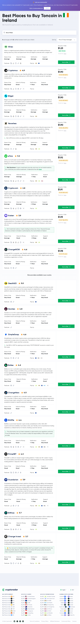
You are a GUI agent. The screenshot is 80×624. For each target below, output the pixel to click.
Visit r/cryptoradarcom (36, 8)
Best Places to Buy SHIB (8, 613)
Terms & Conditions (34, 621)
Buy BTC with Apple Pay (47, 605)
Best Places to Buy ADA (8, 607)
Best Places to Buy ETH (8, 598)
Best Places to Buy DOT (8, 609)
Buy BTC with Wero (45, 615)
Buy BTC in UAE (25, 602)
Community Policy (65, 621)
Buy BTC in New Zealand (27, 609)
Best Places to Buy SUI (8, 615)
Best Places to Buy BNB (8, 605)
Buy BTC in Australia (26, 607)
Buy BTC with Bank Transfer (47, 596)
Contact (74, 621)
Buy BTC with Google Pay (47, 607)
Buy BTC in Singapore (27, 611)
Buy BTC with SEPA (45, 600)
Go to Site (66, 62)
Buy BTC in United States (27, 596)
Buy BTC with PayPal (46, 603)
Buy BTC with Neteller (46, 613)
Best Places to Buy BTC (8, 596)
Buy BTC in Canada (26, 604)
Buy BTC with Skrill (45, 611)
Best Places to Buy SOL (8, 600)
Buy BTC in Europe (26, 600)
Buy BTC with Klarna (46, 609)
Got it (47, 8)
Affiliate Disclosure (55, 621)
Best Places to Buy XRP (8, 603)
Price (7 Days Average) (65, 39)
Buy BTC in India (26, 615)
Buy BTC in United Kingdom (28, 598)
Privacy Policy (44, 621)
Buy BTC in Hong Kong (27, 613)
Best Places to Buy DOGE (8, 611)
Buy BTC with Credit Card (47, 598)
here (40, 169)
